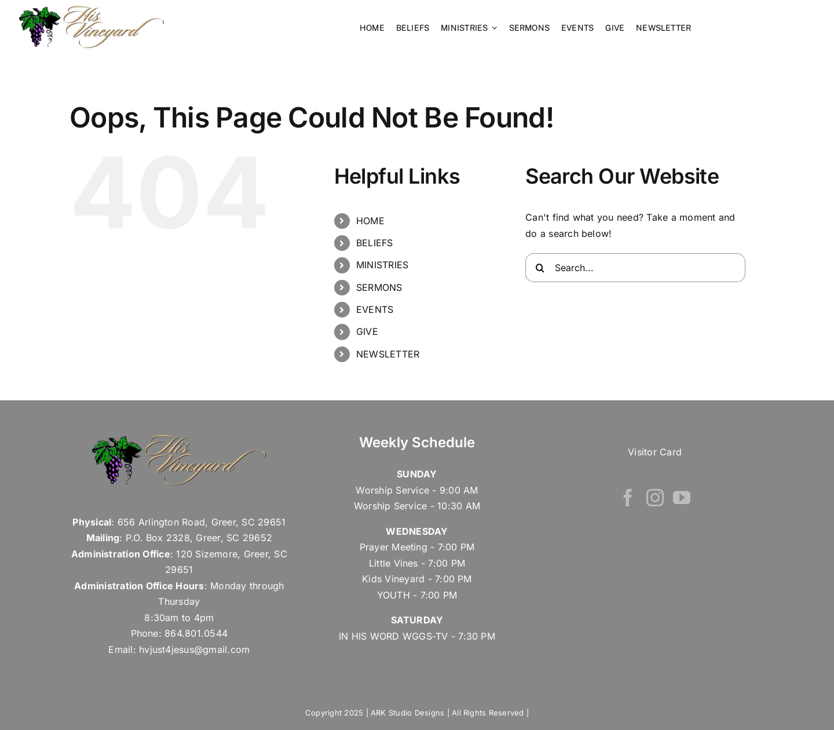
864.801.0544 (196, 632)
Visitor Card (655, 451)
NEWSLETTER (387, 353)
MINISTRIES (382, 264)
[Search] (539, 266)
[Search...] (635, 266)
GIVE (367, 331)
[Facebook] (628, 496)
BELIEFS (374, 241)
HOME (370, 219)
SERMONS (379, 286)
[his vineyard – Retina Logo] (91, 10)
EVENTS (374, 308)
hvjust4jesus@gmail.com (194, 648)
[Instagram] (655, 496)
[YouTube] (681, 496)
